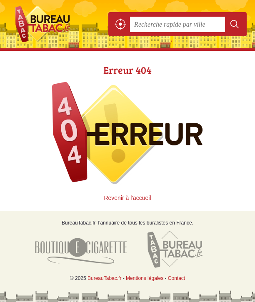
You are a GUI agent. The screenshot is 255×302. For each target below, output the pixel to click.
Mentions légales (144, 278)
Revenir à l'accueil (127, 198)
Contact (176, 278)
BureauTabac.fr (46, 24)
